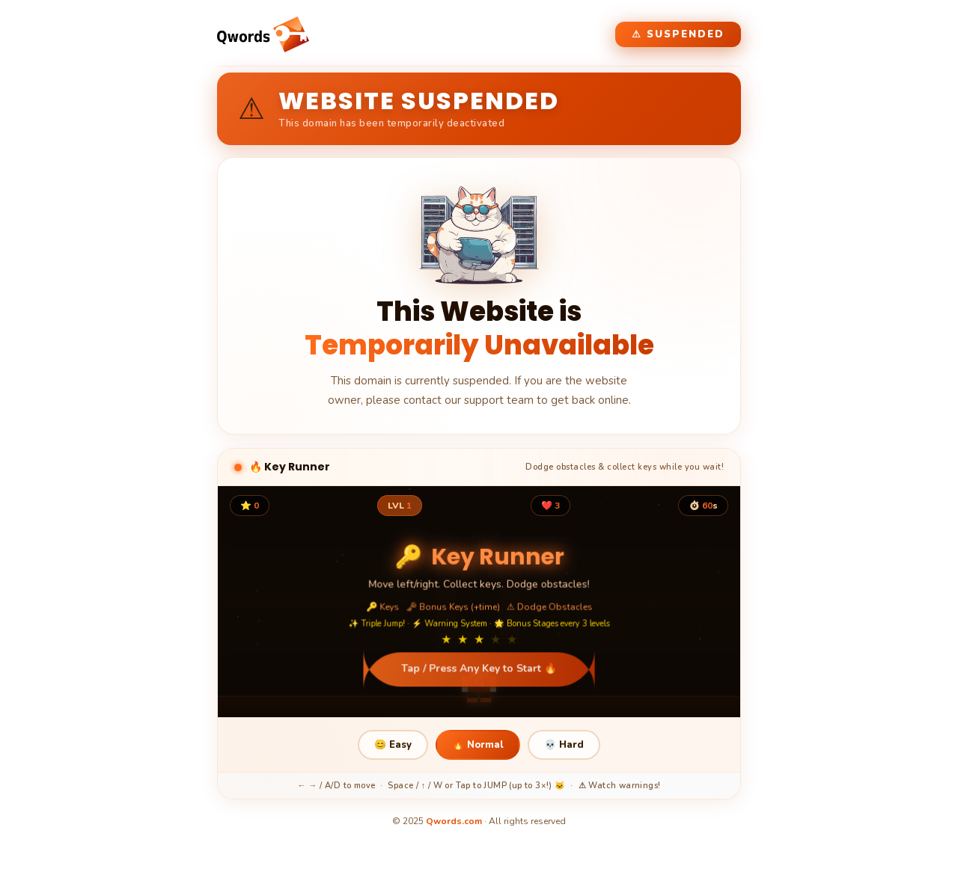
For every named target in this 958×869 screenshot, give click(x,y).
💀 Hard (564, 745)
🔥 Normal (478, 745)
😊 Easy (393, 745)
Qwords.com (454, 821)
